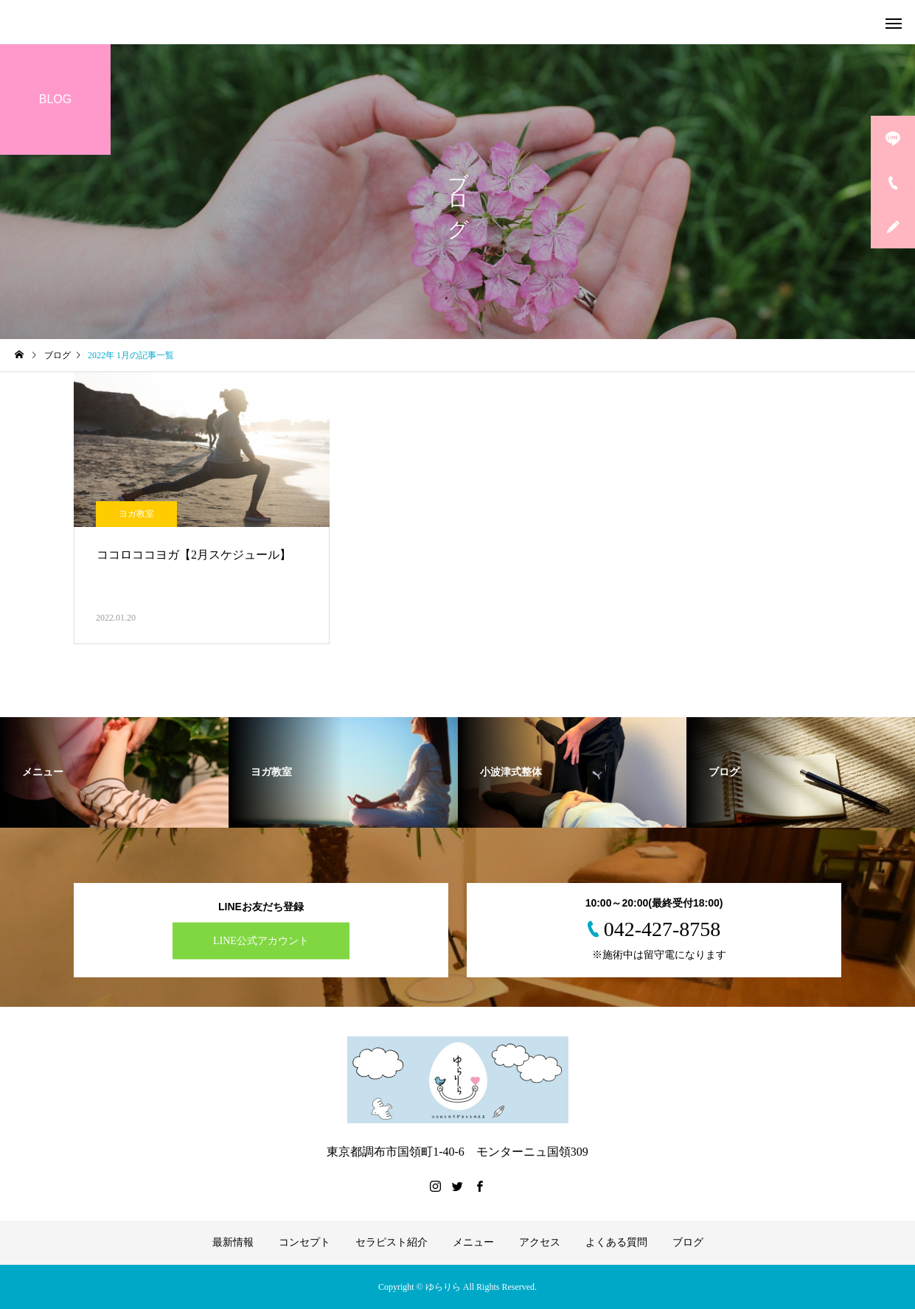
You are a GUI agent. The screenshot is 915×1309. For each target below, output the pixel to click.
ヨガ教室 (136, 514)
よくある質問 (616, 1242)
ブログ (687, 1242)
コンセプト (304, 1242)
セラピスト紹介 (391, 1242)
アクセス (539, 1242)
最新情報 (233, 1242)
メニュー (473, 1242)
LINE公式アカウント (261, 940)
